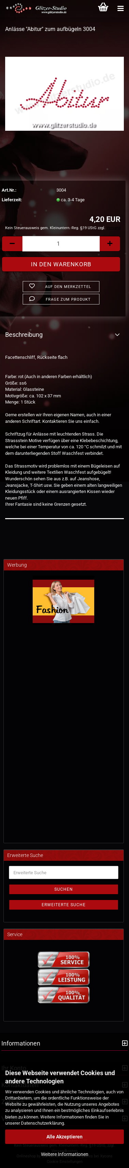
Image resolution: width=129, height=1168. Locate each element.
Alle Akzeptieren (64, 1136)
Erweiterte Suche (64, 904)
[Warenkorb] (103, 8)
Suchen (63, 889)
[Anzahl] (61, 243)
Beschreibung (24, 334)
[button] (12, 243)
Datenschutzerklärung (42, 1123)
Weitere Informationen (64, 1154)
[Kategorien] (120, 8)
